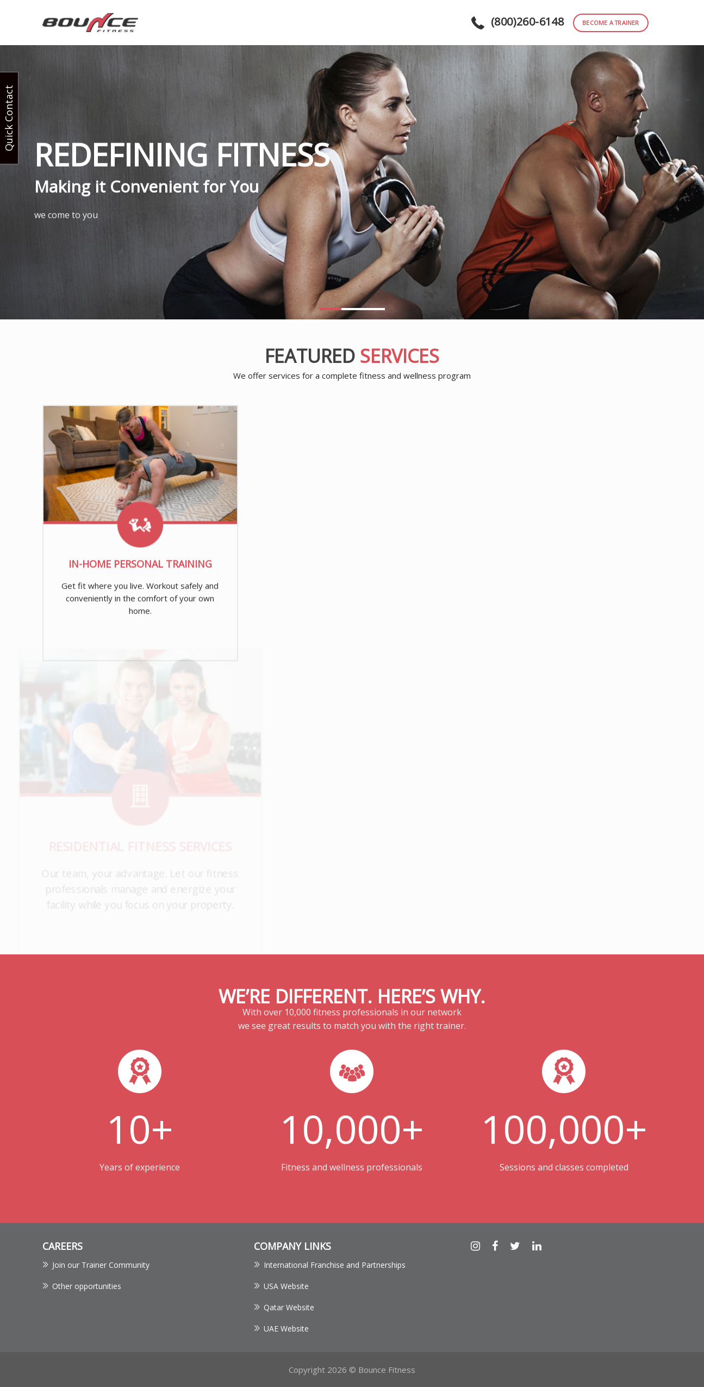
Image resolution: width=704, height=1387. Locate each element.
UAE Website (286, 1328)
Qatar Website (289, 1307)
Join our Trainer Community (100, 1265)
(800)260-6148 (527, 21)
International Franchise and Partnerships (335, 1265)
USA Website (286, 1286)
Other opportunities (86, 1286)
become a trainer (610, 23)
